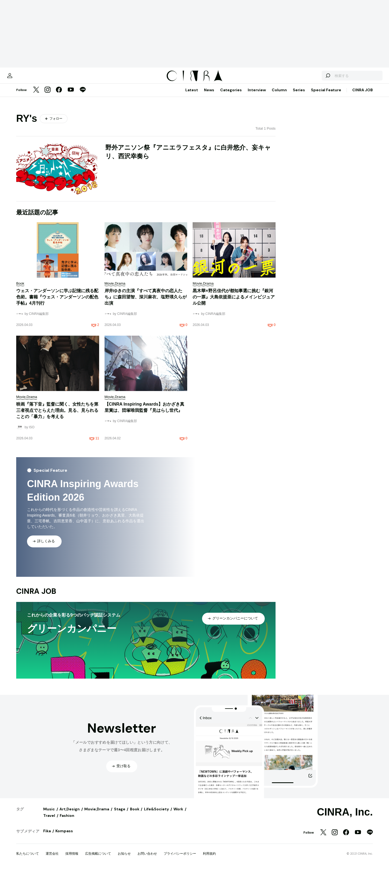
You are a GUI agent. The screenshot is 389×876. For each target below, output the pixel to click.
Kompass (64, 836)
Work (178, 814)
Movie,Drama (96, 814)
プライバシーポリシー (180, 859)
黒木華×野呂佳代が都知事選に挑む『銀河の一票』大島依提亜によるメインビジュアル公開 (234, 302)
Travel (49, 821)
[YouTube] (70, 96)
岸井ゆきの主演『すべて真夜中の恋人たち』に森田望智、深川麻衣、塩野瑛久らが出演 (146, 302)
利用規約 (209, 859)
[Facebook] (59, 95)
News (209, 95)
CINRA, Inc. (345, 817)
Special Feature (326, 95)
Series (299, 95)
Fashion (67, 821)
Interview (257, 95)
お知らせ (124, 859)
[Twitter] (36, 95)
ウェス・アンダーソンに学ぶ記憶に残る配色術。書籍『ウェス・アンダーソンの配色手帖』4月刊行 (57, 302)
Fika (47, 836)
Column (279, 95)
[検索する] (310, 78)
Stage (119, 814)
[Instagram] (48, 95)
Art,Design (69, 814)
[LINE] (83, 95)
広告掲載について (98, 859)
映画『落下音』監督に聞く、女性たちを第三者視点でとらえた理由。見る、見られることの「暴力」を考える (57, 415)
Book (134, 814)
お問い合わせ (147, 859)
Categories (231, 95)
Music (49, 814)
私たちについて (27, 859)
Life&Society (156, 814)
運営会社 (52, 859)
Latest (191, 95)
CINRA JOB (362, 95)
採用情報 (71, 859)
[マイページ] (27, 78)
